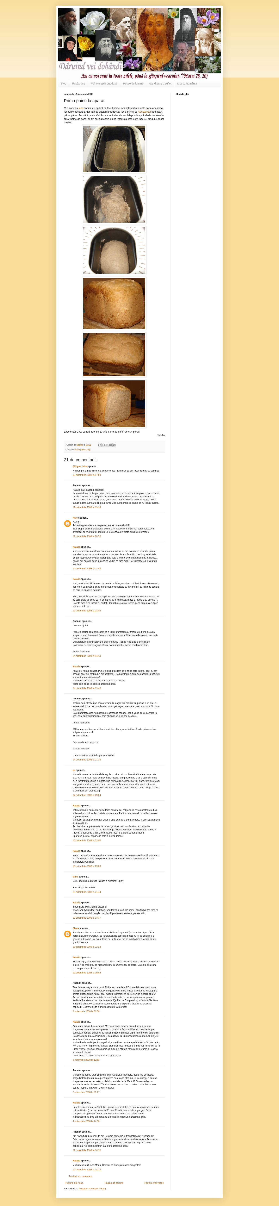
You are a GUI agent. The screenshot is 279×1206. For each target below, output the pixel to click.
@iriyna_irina (80, 466)
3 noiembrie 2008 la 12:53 (86, 1060)
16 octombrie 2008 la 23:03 (87, 866)
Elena (76, 928)
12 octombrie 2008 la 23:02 (87, 610)
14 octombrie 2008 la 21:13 (87, 759)
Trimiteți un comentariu (80, 1176)
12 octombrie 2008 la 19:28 (87, 507)
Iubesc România (187, 83)
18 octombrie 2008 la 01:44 (87, 892)
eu (74, 770)
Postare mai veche (154, 1183)
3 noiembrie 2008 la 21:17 (86, 1092)
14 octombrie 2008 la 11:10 (87, 656)
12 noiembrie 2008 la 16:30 (87, 1150)
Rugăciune (78, 83)
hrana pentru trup (82, 449)
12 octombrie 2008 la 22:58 (87, 568)
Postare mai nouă (74, 1183)
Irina (81, 108)
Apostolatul (144, 111)
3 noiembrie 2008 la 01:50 (86, 1011)
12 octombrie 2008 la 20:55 (87, 536)
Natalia (77, 547)
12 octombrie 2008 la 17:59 (87, 475)
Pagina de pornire (114, 1183)
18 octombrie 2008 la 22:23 (87, 947)
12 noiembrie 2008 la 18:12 (87, 1169)
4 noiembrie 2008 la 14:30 (86, 1121)
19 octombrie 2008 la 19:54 (87, 972)
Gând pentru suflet (160, 83)
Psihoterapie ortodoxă (104, 83)
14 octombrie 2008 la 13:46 (87, 688)
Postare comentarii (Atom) (92, 1188)
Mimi (75, 876)
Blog (63, 83)
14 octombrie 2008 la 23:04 (87, 795)
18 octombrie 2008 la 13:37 (87, 917)
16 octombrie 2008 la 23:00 (87, 840)
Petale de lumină (133, 83)
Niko (75, 517)
